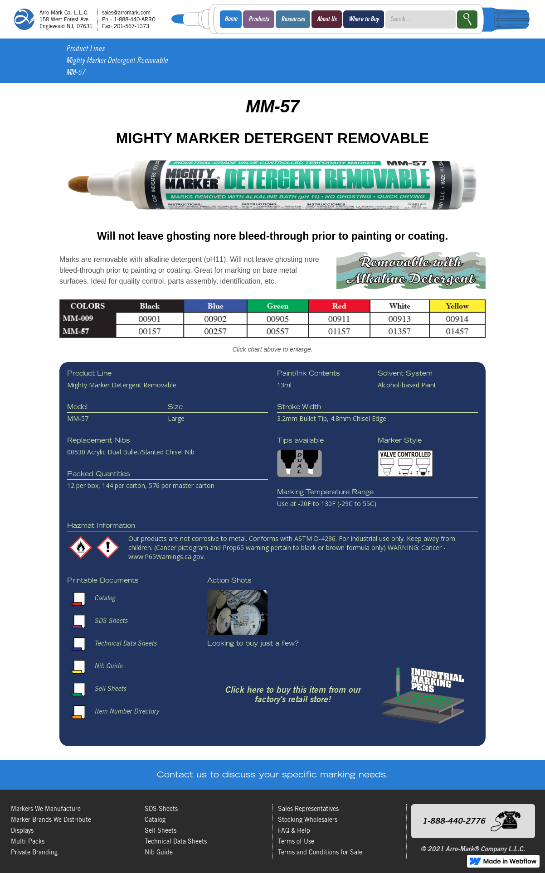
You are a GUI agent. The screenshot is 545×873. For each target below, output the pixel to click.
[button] (258, 19)
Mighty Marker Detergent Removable (117, 61)
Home (230, 19)
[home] (88, 19)
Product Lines (85, 49)
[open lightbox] (272, 329)
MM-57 (75, 73)
